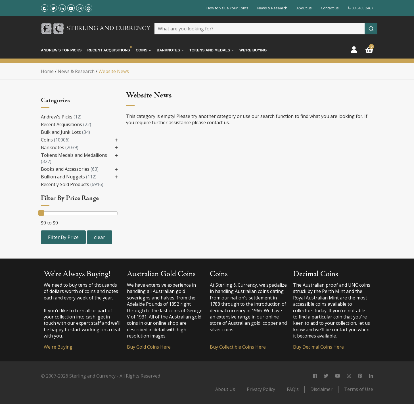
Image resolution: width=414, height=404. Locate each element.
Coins (143, 50)
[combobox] (265, 28)
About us (304, 8)
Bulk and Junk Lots (65, 132)
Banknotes (170, 50)
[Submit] (371, 28)
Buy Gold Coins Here (149, 347)
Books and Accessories (70, 169)
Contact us (330, 8)
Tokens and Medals (211, 50)
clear (99, 237)
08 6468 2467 (360, 8)
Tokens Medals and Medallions (74, 158)
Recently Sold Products (72, 184)
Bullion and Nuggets (69, 177)
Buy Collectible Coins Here (238, 347)
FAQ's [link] (293, 389)
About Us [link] (225, 389)
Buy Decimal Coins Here (318, 347)
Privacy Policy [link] (261, 389)
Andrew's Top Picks (61, 50)
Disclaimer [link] (321, 389)
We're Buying (253, 50)
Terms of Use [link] (358, 389)
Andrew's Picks (61, 117)
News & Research (272, 8)
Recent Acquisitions (108, 50)
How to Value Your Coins (227, 8)
